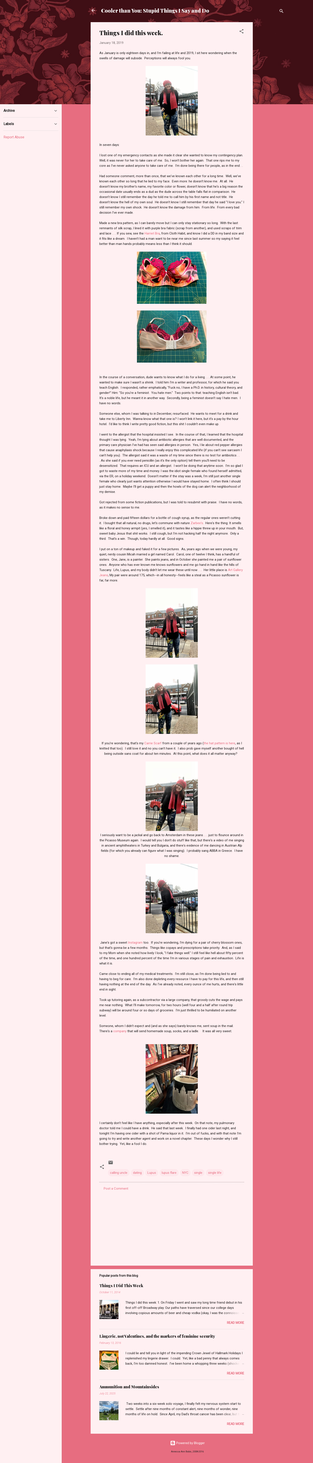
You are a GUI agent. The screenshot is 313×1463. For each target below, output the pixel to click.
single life (214, 1173)
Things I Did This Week (121, 1285)
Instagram (135, 943)
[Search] (281, 11)
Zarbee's (197, 523)
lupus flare (169, 1173)
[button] (241, 32)
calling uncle (118, 1173)
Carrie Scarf (152, 743)
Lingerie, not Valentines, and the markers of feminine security (157, 1336)
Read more (235, 1323)
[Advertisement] (270, 87)
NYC (185, 1173)
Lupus (151, 1173)
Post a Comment (116, 1189)
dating (137, 1173)
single (198, 1173)
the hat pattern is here (219, 743)
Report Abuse (13, 137)
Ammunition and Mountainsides (129, 1386)
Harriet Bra (152, 233)
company (120, 1031)
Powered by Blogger (187, 1443)
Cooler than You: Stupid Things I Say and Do (155, 10)
